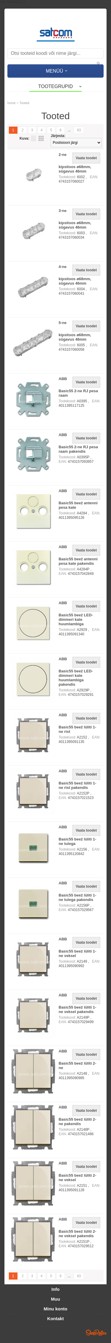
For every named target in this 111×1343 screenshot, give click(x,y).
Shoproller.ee (96, 1333)
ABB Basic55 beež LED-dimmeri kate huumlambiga (76, 613)
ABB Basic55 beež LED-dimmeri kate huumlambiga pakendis (76, 672)
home (11, 103)
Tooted (24, 103)
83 (79, 130)
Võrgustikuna (41, 138)
